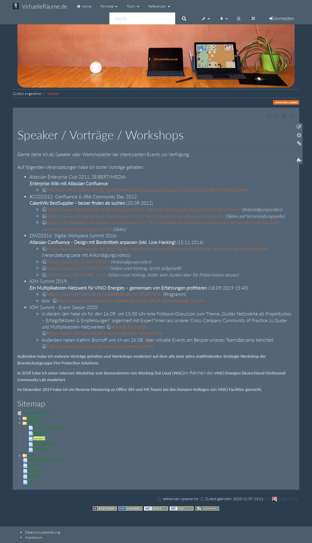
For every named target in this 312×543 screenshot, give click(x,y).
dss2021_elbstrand (47, 427)
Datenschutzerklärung (42, 532)
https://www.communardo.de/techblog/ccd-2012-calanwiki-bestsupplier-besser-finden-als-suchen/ (143, 209)
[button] (205, 18)
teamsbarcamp (44, 444)
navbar (33, 476)
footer (32, 465)
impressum (36, 470)
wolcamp (39, 449)
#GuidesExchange (129, 326)
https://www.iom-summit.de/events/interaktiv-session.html (104, 333)
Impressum (33, 537)
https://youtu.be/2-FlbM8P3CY (78, 261)
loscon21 (40, 433)
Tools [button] (133, 6)
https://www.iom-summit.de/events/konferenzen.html (100, 346)
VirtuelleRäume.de (36, 413)
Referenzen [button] (159, 6)
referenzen (35, 422)
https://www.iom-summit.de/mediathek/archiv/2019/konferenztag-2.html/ (131, 300)
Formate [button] (109, 6)
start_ (32, 481)
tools (31, 455)
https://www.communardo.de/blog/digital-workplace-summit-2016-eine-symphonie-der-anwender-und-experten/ (158, 248)
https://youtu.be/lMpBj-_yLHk (77, 274)
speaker (53, 93)
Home (83, 6)
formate (33, 417)
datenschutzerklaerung (45, 459)
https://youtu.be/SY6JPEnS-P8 (77, 268)
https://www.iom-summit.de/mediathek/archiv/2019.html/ (104, 294)
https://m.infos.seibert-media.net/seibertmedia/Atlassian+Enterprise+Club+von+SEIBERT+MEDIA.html (147, 190)
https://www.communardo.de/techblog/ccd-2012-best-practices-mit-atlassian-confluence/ (136, 216)
